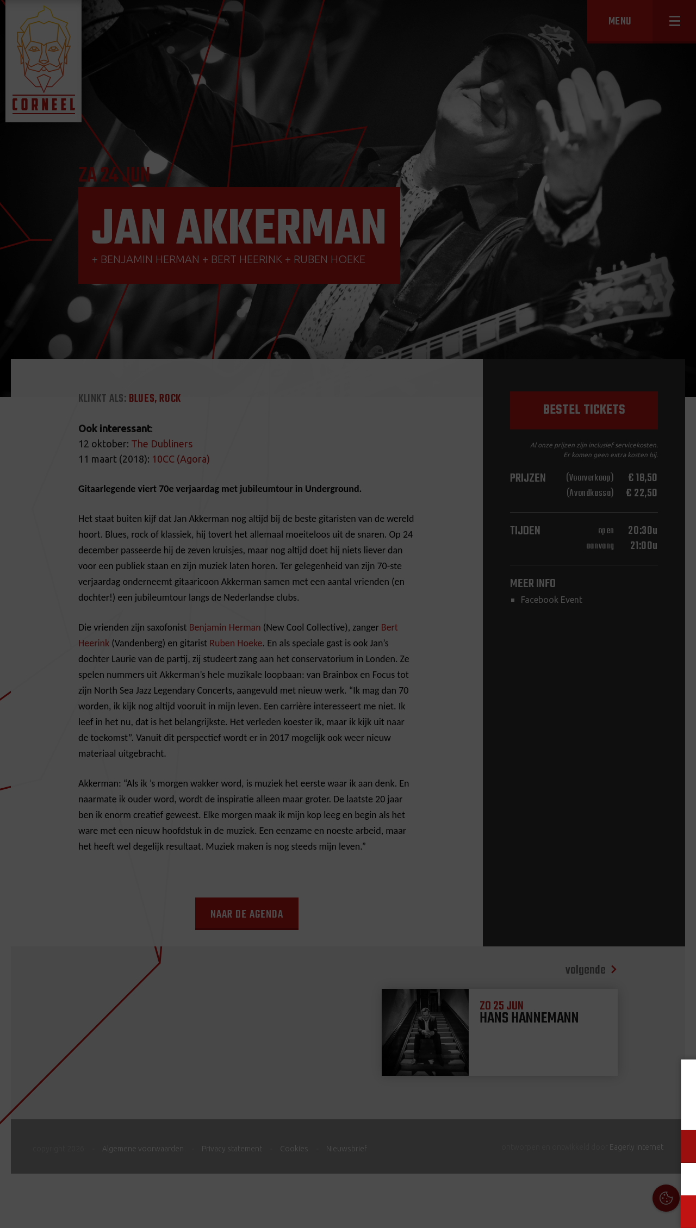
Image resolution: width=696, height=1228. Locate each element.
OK (679, 1211)
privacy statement (642, 1110)
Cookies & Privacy (564, 1081)
